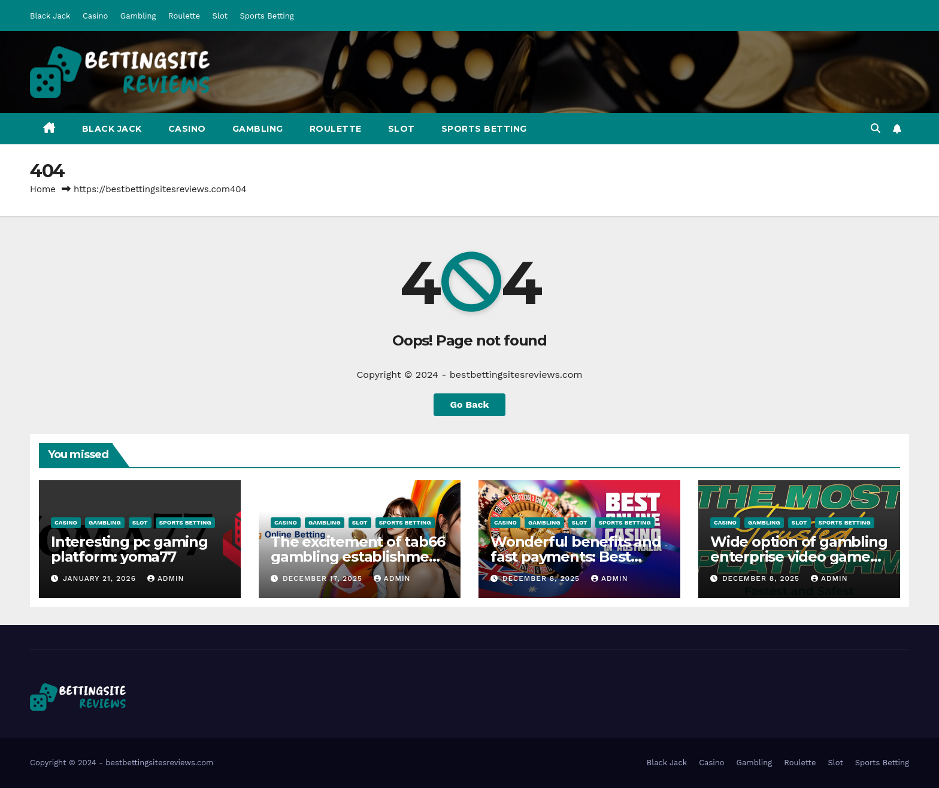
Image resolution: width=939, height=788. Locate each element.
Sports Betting (267, 15)
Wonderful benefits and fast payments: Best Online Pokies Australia (575, 556)
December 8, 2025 (542, 578)
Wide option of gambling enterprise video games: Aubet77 (798, 556)
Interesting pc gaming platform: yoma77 (129, 549)
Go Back (469, 404)
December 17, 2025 (324, 578)
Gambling (138, 15)
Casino (95, 15)
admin (165, 578)
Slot (220, 15)
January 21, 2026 (101, 578)
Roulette (184, 15)
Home (43, 189)
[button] (875, 128)
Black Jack (50, 15)
